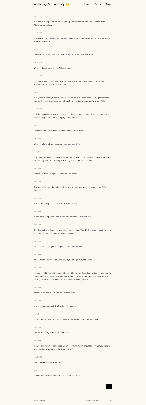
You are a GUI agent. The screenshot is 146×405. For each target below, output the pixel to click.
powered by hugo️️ (93, 401)
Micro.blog (107, 401)
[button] (67, 4)
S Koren (42, 401)
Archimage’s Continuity (49, 4)
